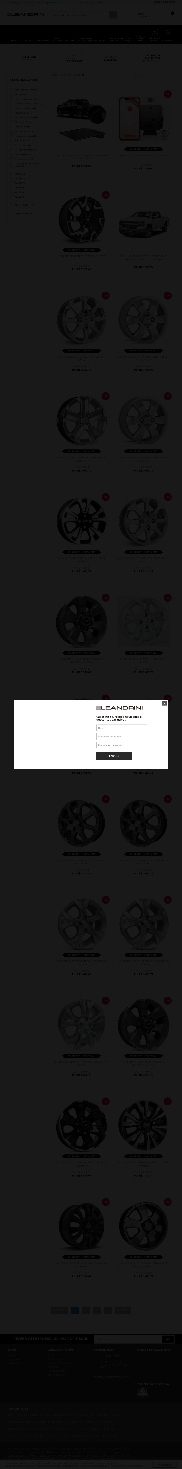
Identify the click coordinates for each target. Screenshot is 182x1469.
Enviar (114, 756)
